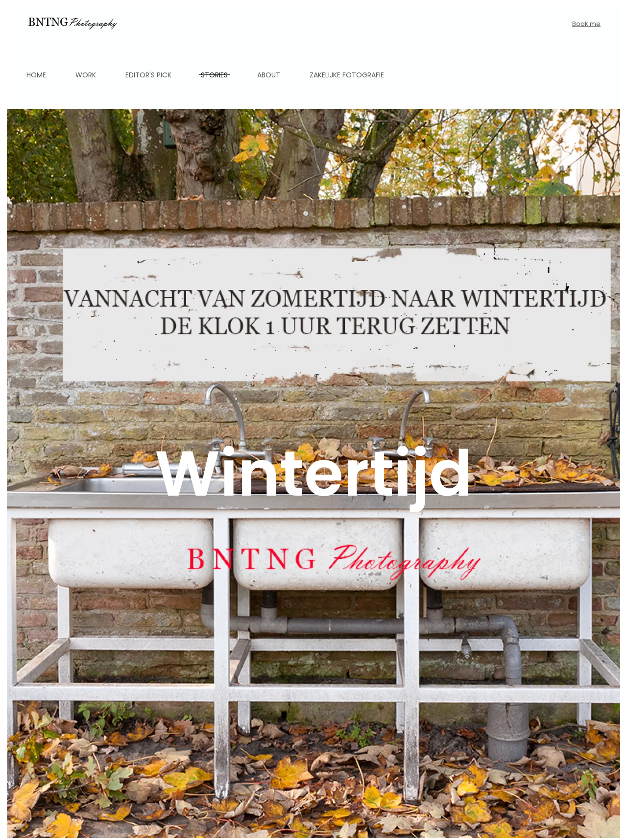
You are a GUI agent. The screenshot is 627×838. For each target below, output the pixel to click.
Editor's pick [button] (148, 75)
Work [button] (85, 75)
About (268, 75)
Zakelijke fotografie (347, 75)
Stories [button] (214, 75)
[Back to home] (72, 24)
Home (36, 75)
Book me (586, 23)
